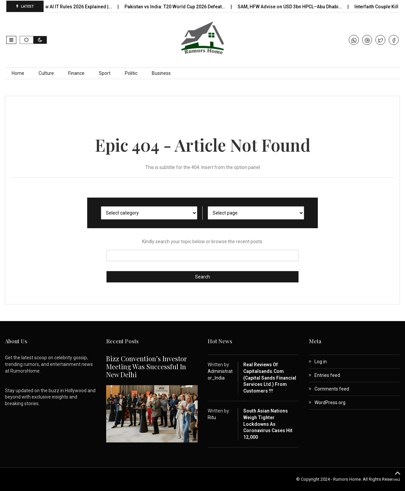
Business (161, 73)
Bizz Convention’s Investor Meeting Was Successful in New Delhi (146, 366)
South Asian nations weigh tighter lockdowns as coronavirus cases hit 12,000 (268, 423)
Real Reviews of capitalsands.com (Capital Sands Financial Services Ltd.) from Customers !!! (269, 377)
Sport (104, 73)
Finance (76, 73)
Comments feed (331, 389)
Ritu (212, 417)
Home (18, 73)
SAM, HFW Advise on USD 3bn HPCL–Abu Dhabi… (291, 6)
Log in (320, 361)
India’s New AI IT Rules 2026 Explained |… (70, 6)
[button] (11, 40)
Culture (46, 73)
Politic (131, 73)
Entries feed (327, 375)
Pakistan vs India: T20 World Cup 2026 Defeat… (177, 6)
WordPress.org (329, 402)
